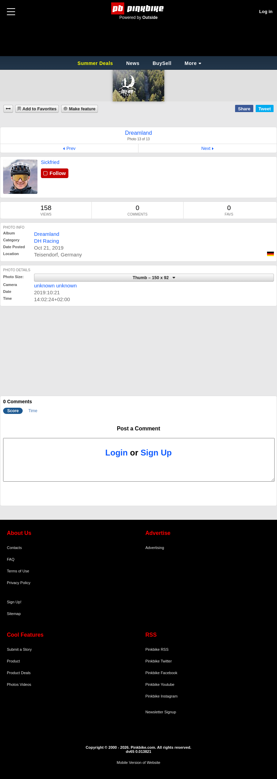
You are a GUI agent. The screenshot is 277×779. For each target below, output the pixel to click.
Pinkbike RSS (156, 649)
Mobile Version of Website (138, 762)
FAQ (10, 559)
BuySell (162, 63)
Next (206, 148)
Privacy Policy (18, 583)
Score (13, 410)
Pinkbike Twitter (158, 661)
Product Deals (19, 673)
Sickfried (50, 162)
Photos (13, 684)
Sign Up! (14, 602)
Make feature (82, 109)
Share (244, 108)
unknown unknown (55, 285)
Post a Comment (138, 428)
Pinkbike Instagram (161, 696)
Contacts (14, 548)
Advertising (154, 548)
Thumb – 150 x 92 (151, 277)
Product (13, 661)
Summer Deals (96, 63)
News (133, 63)
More (191, 63)
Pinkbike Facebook (161, 673)
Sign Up (156, 452)
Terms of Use (18, 571)
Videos (25, 684)
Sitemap (14, 614)
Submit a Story (19, 649)
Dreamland (46, 234)
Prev (71, 148)
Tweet (264, 108)
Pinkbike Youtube (159, 684)
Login (116, 452)
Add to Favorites (39, 109)
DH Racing (46, 241)
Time (33, 410)
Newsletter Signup (160, 712)
